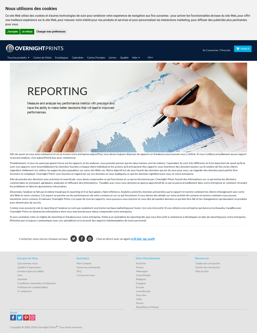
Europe (140, 287)
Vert (19, 275)
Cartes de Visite (42, 57)
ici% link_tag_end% (143, 238)
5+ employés (24, 291)
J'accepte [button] (12, 31)
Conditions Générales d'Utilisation (36, 283)
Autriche (141, 263)
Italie (139, 299)
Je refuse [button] (27, 31)
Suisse (139, 302)
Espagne (141, 283)
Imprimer (22, 279)
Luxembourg (143, 291)
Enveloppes (61, 57)
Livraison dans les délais (30, 271)
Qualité (124, 57)
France (140, 267)
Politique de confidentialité (32, 287)
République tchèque (147, 306)
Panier (242, 48)
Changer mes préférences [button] (51, 31)
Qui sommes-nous (27, 263)
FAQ (79, 271)
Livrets (112, 57)
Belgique (141, 279)
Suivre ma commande (88, 267)
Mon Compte (84, 263)
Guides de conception (207, 263)
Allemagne (142, 271)
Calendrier (78, 57)
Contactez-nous (86, 275)
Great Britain (143, 275)
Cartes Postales (96, 57)
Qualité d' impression (29, 267)
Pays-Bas (141, 295)
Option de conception (207, 267)
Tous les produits (18, 57)
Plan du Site (202, 271)
